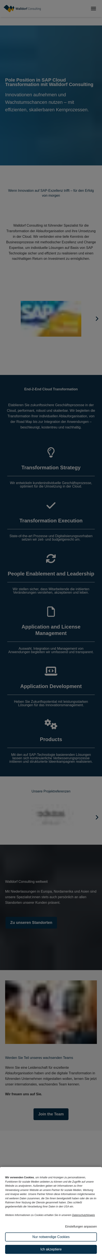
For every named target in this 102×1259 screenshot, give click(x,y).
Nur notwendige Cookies (51, 1237)
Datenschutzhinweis (83, 1215)
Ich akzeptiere (51, 1249)
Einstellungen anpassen (81, 1226)
